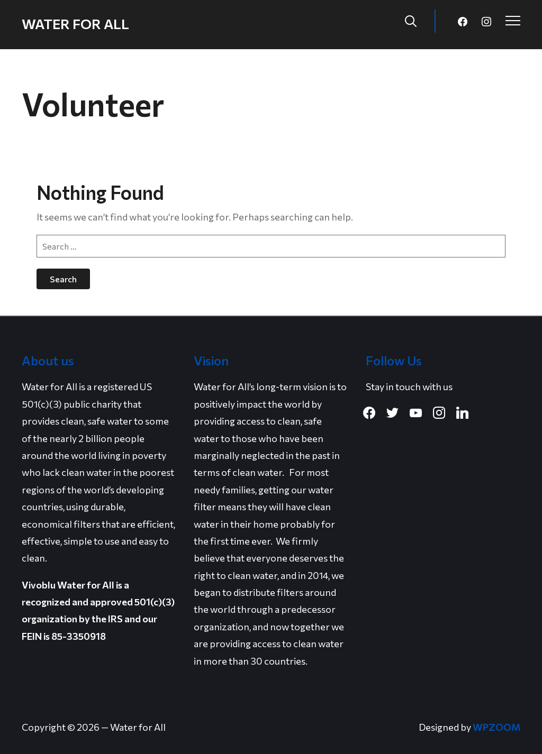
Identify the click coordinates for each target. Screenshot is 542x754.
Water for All (75, 23)
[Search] (410, 20)
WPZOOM (496, 727)
